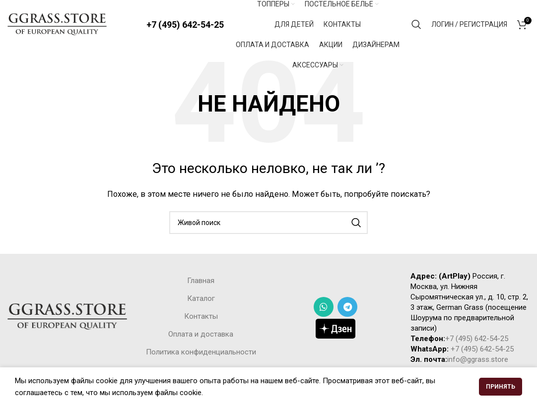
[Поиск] (416, 25)
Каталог (201, 299)
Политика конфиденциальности (201, 352)
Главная (200, 281)
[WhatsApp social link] (324, 307)
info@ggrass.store (477, 359)
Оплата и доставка (200, 335)
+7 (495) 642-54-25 (185, 24)
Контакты (201, 317)
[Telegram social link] (347, 307)
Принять (500, 386)
